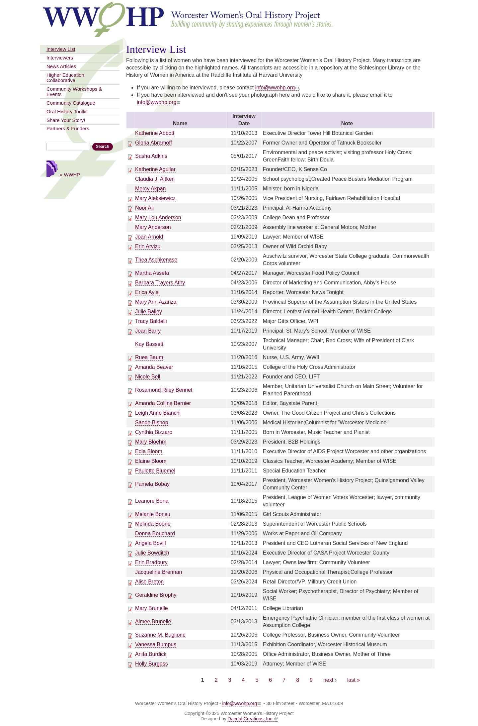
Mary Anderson (153, 227)
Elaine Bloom (150, 461)
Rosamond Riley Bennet (164, 390)
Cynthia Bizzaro (153, 432)
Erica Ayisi (147, 292)
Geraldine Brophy (156, 595)
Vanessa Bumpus (155, 644)
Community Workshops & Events (74, 91)
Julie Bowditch (152, 553)
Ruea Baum (149, 357)
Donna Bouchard (155, 533)
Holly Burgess (151, 664)
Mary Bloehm (150, 442)
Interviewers (59, 57)
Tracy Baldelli (151, 321)
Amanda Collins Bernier (163, 403)
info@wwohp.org (277, 87)
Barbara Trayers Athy (160, 282)
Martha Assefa (152, 273)
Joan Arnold (149, 237)
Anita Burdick (150, 654)
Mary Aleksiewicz (155, 198)
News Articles (61, 66)
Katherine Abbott (154, 133)
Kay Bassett (149, 344)
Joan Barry (148, 331)
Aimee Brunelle (153, 621)
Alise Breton (149, 581)
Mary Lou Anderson (158, 217)
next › (330, 680)
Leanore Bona (152, 501)
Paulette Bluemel (155, 470)
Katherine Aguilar (155, 169)
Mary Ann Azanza (156, 302)
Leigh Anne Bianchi (158, 413)
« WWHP (70, 174)
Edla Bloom (148, 451)
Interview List (60, 49)
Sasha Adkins (151, 156)
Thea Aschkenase (156, 259)
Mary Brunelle (151, 608)
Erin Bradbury (151, 562)
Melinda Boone (153, 524)
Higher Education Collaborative (65, 77)
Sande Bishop (151, 422)
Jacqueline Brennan (158, 572)
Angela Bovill (150, 543)
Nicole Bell (147, 376)
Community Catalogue (70, 103)
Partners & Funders (67, 128)
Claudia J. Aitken (155, 179)
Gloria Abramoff (153, 143)
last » (353, 680)
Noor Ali (144, 208)
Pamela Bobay (152, 484)
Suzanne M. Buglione (160, 635)
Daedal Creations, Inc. (253, 718)
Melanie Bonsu (152, 514)
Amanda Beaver (154, 367)
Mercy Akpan (150, 188)
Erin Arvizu (147, 246)
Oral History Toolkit (67, 111)
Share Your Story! (65, 120)
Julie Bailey (148, 311)
